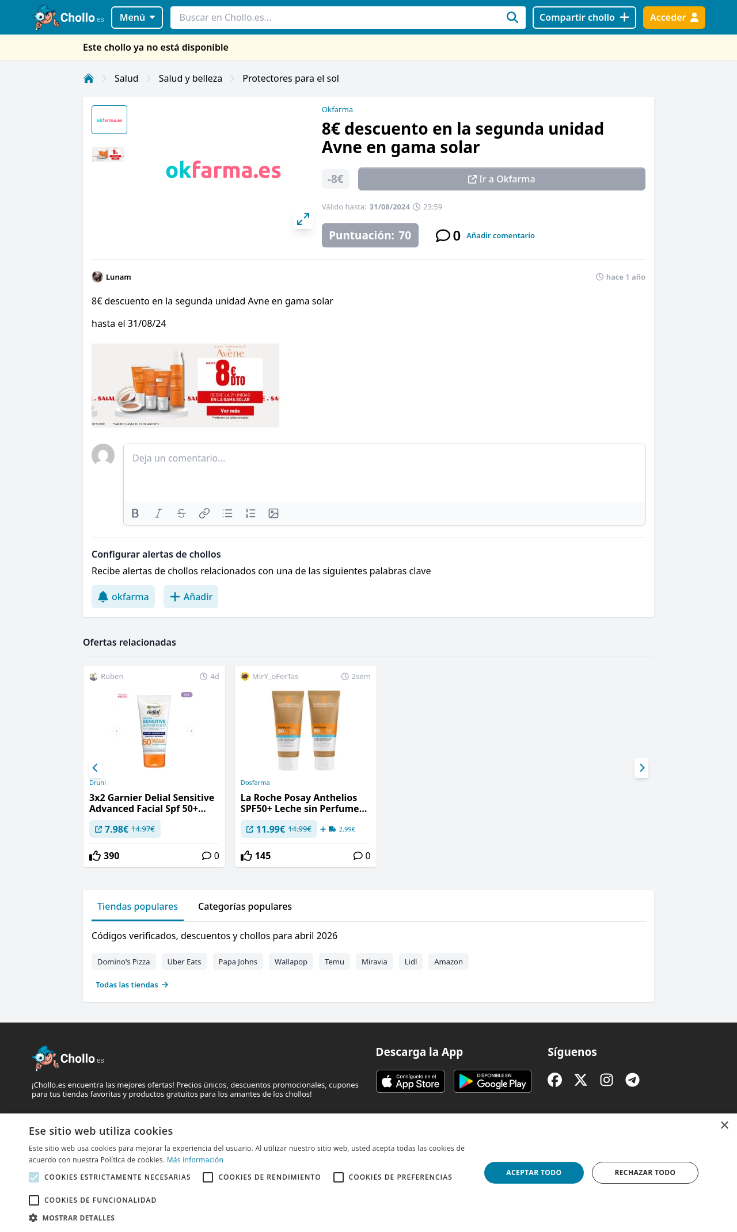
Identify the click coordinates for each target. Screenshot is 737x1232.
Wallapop (291, 961)
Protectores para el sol (290, 78)
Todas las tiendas (132, 984)
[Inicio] (88, 78)
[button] (248, 1217)
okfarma (123, 596)
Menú (137, 17)
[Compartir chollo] (584, 17)
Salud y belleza (191, 78)
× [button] (724, 1126)
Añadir (191, 596)
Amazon (448, 961)
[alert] (368, 1172)
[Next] (641, 768)
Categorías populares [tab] (245, 906)
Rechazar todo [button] (644, 1172)
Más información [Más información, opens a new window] (195, 1160)
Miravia (375, 961)
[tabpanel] (368, 957)
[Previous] (95, 768)
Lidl (411, 961)
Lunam (118, 276)
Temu (334, 961)
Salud (127, 78)
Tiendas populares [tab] (137, 906)
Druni (97, 783)
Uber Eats (185, 961)
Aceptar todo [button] (533, 1172)
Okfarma (337, 109)
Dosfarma (255, 783)
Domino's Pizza (123, 961)
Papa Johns (238, 961)
